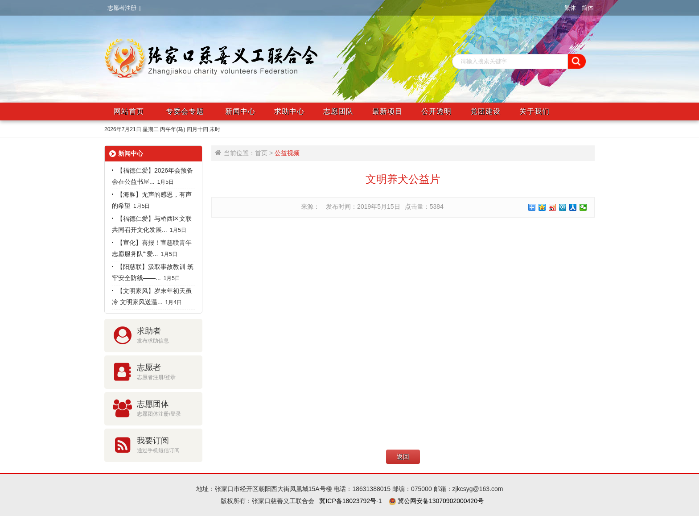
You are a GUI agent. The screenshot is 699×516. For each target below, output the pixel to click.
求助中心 (289, 111)
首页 (261, 153)
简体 (587, 7)
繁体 (570, 7)
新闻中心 (240, 111)
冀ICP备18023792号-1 (350, 500)
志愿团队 (338, 111)
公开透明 (436, 111)
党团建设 (485, 111)
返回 (403, 456)
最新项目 (387, 111)
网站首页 (129, 111)
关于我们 (534, 111)
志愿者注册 (121, 7)
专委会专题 (185, 111)
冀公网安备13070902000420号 (440, 500)
